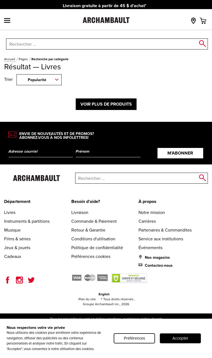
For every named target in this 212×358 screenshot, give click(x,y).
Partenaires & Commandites (165, 230)
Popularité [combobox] (37, 80)
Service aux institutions (160, 239)
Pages (24, 59)
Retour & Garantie (88, 230)
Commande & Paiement (94, 221)
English (104, 294)
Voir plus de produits (106, 104)
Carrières (147, 221)
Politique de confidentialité (97, 247)
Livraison (79, 212)
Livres (9, 212)
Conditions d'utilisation (93, 239)
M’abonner (180, 153)
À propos (147, 201)
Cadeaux (12, 256)
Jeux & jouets (17, 247)
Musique (12, 230)
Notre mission (151, 212)
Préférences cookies (90, 256)
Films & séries (17, 239)
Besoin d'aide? (85, 201)
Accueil (10, 59)
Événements (150, 247)
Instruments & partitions (27, 221)
